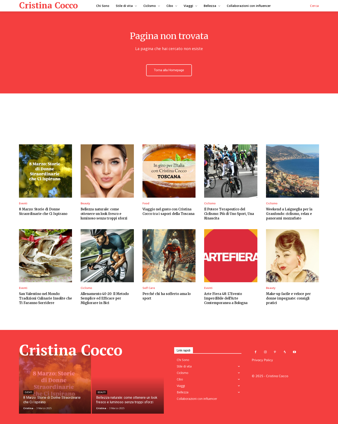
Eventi (23, 203)
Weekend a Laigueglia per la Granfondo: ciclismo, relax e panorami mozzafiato (289, 213)
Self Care (148, 288)
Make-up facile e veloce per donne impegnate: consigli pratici (288, 298)
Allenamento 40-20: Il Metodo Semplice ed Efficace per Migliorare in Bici (105, 298)
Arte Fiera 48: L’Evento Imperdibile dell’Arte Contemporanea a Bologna (225, 298)
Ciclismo (210, 203)
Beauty (85, 203)
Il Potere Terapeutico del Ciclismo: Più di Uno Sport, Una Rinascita (229, 213)
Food (145, 203)
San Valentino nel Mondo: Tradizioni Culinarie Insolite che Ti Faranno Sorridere (45, 298)
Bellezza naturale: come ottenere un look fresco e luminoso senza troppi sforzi (104, 213)
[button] (314, 5)
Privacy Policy (262, 359)
